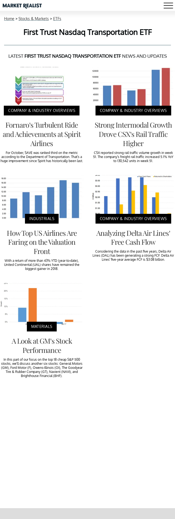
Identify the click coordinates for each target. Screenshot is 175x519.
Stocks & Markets (33, 18)
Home (9, 18)
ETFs (57, 18)
